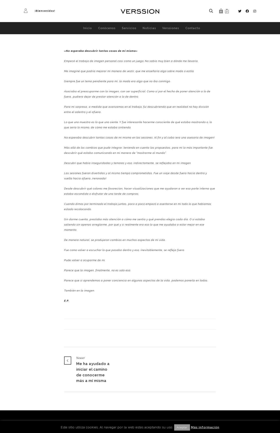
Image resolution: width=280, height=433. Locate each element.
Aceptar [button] (182, 427)
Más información (205, 427)
